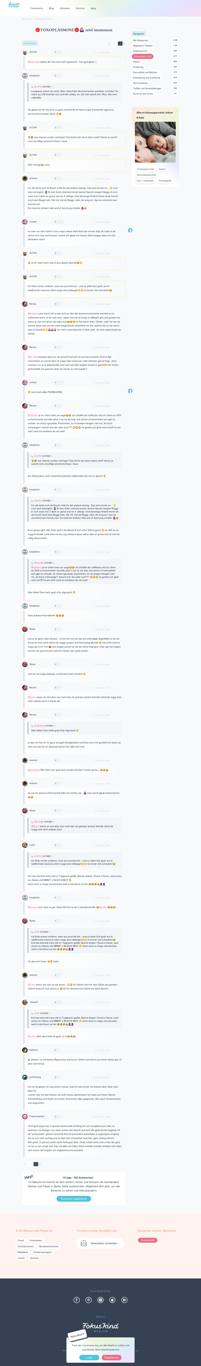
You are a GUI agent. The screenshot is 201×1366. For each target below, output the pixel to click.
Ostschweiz (36, 1240)
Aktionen (65, 8)
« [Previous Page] (109, 43)
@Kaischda (34, 61)
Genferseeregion (42, 1252)
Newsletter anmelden (104, 1243)
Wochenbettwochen (146, 175)
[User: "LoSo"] (25, 845)
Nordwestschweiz (49, 1246)
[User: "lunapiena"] (25, 76)
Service (80, 8)
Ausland (34, 1258)
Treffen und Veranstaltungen (148, 89)
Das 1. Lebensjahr (145, 181)
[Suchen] (192, 8)
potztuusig (35, 1077)
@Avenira (33, 313)
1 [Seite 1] (114, 43)
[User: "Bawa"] (25, 629)
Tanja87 (34, 1002)
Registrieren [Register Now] (112, 1357)
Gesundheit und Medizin (145, 73)
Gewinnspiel (147, 1240)
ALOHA (33, 52)
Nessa (33, 303)
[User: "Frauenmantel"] (25, 1116)
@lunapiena (34, 770)
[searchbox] (180, 8)
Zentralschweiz (26, 1246)
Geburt (137, 62)
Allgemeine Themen (143, 46)
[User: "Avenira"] (25, 178)
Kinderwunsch (140, 51)
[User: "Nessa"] (25, 304)
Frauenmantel (37, 1116)
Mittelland (23, 1252)
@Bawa (32, 697)
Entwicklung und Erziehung (147, 78)
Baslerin (34, 1049)
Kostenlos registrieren (74, 1198)
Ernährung (138, 67)
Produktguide (165, 181)
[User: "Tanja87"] (25, 1002)
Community (36, 8)
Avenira (33, 178)
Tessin (21, 1258)
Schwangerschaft (143, 57)
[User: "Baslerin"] (25, 1050)
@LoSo (103, 907)
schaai (33, 221)
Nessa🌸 (38, 562)
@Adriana (33, 415)
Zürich (21, 1240)
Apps (93, 8)
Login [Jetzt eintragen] (89, 1357)
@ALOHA (32, 357)
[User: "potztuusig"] (25, 1077)
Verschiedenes (141, 83)
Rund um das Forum (143, 94)
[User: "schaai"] (25, 222)
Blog (51, 8)
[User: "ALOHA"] (25, 52)
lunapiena (35, 75)
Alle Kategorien (141, 40)
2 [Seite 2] (120, 43)
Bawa (32, 629)
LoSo (32, 844)
